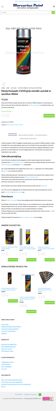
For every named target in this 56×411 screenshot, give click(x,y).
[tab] (12, 135)
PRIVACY (4, 333)
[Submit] (53, 12)
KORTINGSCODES (7, 351)
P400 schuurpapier (7, 164)
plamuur (5, 171)
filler (34, 168)
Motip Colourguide (34, 105)
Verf (7, 88)
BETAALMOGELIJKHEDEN (9, 329)
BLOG (3, 387)
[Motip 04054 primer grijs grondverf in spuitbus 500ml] (28, 237)
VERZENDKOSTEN (7, 362)
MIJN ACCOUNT (6, 349)
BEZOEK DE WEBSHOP (9, 344)
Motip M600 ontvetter (17, 162)
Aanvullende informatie (26, 135)
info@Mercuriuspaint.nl (30, 394)
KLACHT (4, 369)
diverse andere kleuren (27, 217)
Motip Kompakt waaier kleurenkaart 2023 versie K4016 (45, 290)
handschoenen (17, 192)
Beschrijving (12, 135)
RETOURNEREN (6, 367)
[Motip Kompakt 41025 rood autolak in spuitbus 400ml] (9, 278)
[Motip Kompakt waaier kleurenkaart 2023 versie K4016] (46, 278)
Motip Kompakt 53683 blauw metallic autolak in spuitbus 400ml (28, 298)
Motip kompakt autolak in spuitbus (30, 88)
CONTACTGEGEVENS (8, 331)
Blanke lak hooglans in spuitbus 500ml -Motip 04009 (46, 247)
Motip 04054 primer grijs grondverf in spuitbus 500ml (27, 247)
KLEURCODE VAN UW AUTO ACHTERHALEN (16, 384)
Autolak (14, 88)
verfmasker (8, 192)
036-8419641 (18, 394)
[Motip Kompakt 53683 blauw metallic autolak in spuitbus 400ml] (28, 282)
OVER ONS (5, 324)
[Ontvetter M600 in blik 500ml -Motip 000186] (9, 237)
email (51, 211)
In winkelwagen (49, 115)
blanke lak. (44, 186)
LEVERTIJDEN (5, 364)
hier (38, 206)
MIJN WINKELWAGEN (8, 347)
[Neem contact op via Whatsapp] (40, 394)
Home (3, 88)
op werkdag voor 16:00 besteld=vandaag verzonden (29, 1)
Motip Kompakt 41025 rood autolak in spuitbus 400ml (9, 289)
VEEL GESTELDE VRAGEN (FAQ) (11, 380)
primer (22, 164)
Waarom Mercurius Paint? (28, 138)
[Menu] (2, 6)
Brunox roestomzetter (31, 177)
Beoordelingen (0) (41, 135)
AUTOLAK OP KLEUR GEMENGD (12, 382)
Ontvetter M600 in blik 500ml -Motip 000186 (9, 247)
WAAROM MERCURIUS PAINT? (11, 327)
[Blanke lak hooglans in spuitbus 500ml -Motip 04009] (46, 237)
